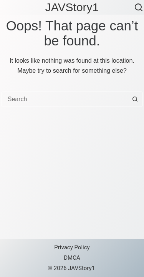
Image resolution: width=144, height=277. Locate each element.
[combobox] (65, 99)
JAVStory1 (72, 7)
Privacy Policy (71, 247)
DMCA (72, 257)
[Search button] (134, 99)
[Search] (138, 7)
